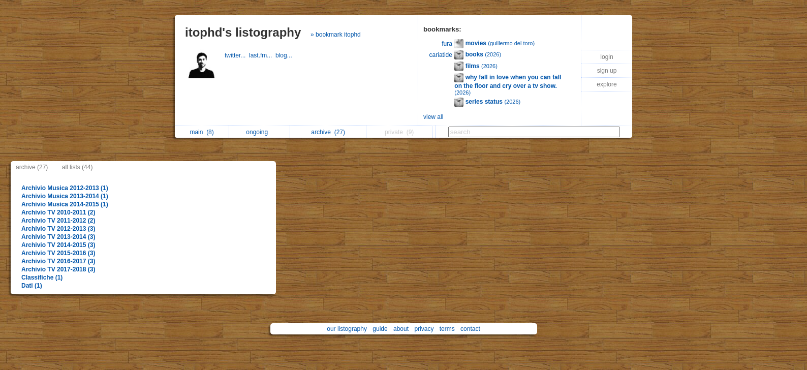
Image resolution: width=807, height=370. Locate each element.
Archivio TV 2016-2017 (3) (58, 261)
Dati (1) (31, 285)
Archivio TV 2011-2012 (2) (58, 220)
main (201, 132)
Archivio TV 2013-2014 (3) (58, 236)
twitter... (237, 55)
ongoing (259, 132)
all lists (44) (77, 167)
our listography (347, 328)
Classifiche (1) (42, 277)
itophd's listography (243, 32)
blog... (284, 55)
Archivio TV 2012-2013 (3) (58, 228)
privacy (423, 328)
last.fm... (262, 55)
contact (470, 328)
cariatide (440, 54)
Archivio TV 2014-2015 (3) (58, 245)
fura (447, 43)
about (401, 328)
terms (447, 328)
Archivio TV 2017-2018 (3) (58, 269)
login (606, 56)
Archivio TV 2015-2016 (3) (58, 253)
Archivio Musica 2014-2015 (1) (64, 204)
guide (380, 328)
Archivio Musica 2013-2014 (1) (64, 196)
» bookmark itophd (336, 34)
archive (328, 132)
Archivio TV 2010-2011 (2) (58, 212)
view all (433, 116)
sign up (607, 70)
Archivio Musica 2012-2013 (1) (64, 188)
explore (606, 84)
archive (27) (32, 167)
